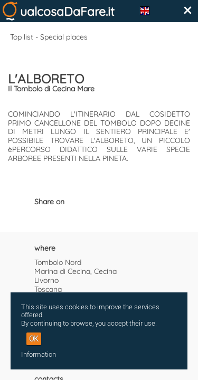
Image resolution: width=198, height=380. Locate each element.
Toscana (48, 289)
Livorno (46, 280)
